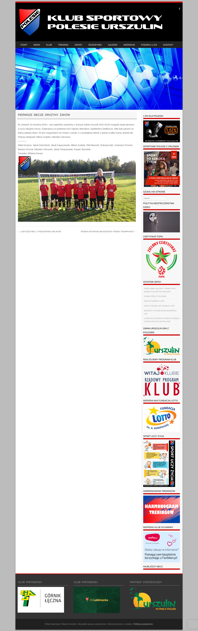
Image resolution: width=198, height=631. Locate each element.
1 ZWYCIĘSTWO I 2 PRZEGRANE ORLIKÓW (39, 231)
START (23, 45)
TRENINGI (63, 45)
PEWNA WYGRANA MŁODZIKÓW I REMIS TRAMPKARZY (109, 231)
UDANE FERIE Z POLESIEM (155, 296)
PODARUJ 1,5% (149, 45)
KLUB (49, 45)
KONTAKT (168, 45)
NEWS (37, 45)
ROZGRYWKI (95, 45)
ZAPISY (78, 45)
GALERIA (112, 45)
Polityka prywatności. (143, 624)
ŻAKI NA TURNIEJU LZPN (154, 301)
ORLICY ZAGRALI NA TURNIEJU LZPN (159, 306)
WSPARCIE (129, 45)
